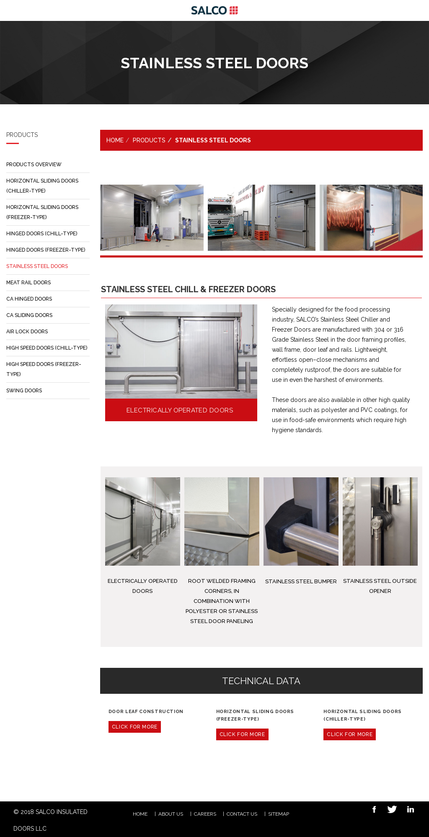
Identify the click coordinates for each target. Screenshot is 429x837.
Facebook (371, 810)
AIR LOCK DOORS (27, 332)
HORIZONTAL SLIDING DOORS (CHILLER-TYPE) (42, 186)
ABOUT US (170, 814)
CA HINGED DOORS (29, 299)
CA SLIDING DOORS (29, 315)
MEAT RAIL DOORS (28, 283)
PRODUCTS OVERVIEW (34, 164)
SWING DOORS (24, 391)
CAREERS (205, 814)
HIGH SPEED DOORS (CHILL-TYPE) (46, 348)
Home (115, 140)
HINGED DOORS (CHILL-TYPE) (41, 234)
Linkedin (408, 810)
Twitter (389, 810)
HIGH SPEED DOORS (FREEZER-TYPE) (43, 369)
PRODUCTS (149, 140)
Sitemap (278, 814)
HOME (140, 814)
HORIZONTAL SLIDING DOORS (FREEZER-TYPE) (42, 212)
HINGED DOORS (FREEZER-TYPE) (45, 250)
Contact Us (242, 814)
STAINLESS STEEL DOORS (37, 266)
